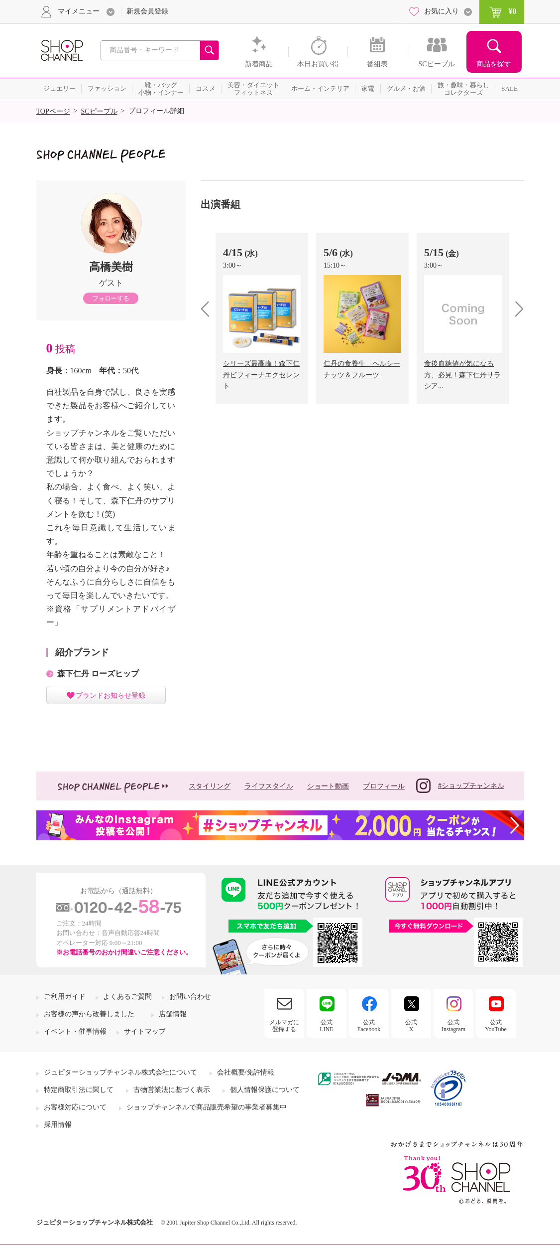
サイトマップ (145, 1031)
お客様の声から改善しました (89, 1014)
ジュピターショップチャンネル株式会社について (120, 1072)
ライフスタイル (268, 786)
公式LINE (326, 1026)
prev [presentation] (209, 309)
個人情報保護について (265, 1089)
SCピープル (99, 111)
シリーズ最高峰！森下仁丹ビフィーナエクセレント (261, 375)
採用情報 (58, 1124)
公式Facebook (369, 1026)
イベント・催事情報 (75, 1031)
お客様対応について (75, 1107)
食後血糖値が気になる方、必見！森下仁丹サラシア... (462, 375)
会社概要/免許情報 (246, 1072)
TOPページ (53, 111)
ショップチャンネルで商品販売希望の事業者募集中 (206, 1107)
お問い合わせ (190, 996)
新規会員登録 (147, 11)
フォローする (110, 298)
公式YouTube (496, 1026)
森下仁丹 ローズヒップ (98, 673)
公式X (411, 1026)
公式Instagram (453, 1026)
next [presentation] (516, 309)
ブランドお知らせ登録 (110, 695)
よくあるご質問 (127, 996)
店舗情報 (173, 1014)
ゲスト (111, 283)
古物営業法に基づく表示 (171, 1089)
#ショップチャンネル (460, 785)
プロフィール (384, 786)
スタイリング (209, 786)
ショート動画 (328, 786)
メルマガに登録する (284, 1026)
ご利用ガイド (65, 996)
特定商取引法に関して (78, 1089)
